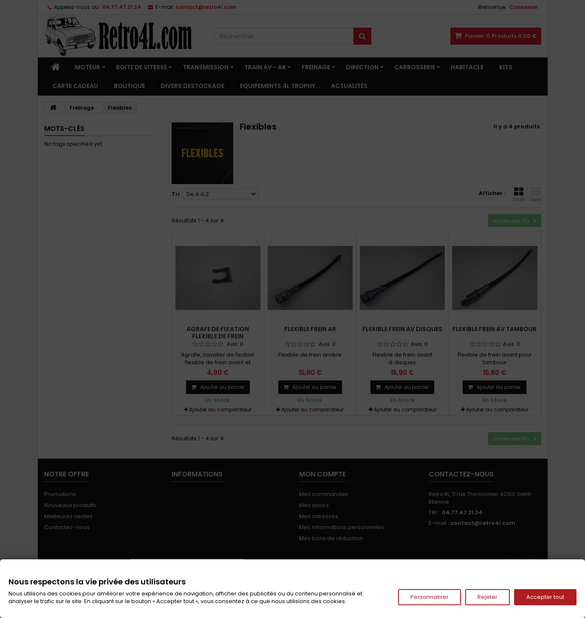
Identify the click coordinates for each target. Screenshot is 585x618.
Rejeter (487, 597)
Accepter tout (545, 597)
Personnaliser (429, 597)
